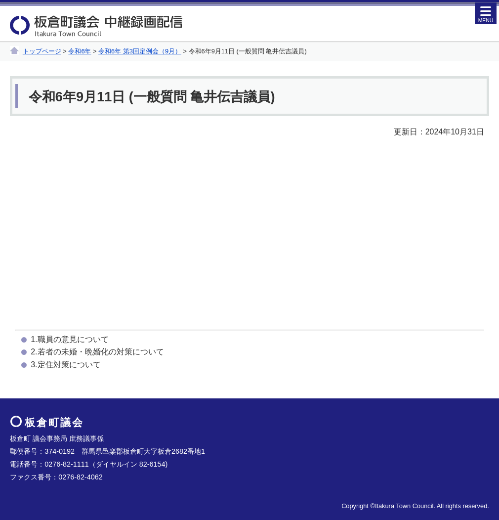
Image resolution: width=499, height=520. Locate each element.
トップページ (42, 51)
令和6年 (79, 51)
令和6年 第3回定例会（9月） (139, 51)
